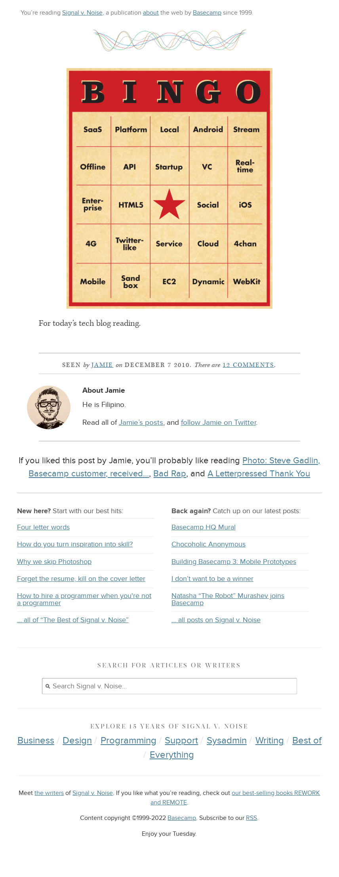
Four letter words (43, 527)
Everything (172, 754)
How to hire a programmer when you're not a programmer (84, 599)
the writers (49, 793)
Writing (269, 740)
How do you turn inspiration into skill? (75, 544)
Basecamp (207, 13)
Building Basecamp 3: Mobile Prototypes (233, 562)
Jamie (102, 365)
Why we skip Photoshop (54, 562)
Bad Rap (169, 473)
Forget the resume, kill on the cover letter (81, 579)
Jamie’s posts (141, 422)
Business (35, 740)
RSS (251, 818)
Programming (128, 740)
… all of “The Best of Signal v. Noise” (73, 620)
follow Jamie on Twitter (218, 422)
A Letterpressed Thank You (259, 473)
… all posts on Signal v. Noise (216, 620)
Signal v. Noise (82, 13)
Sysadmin (227, 740)
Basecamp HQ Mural (203, 527)
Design (77, 740)
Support (181, 740)
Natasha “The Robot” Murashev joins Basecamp (227, 599)
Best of (307, 740)
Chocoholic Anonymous (208, 544)
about (151, 13)
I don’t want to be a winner (212, 579)
